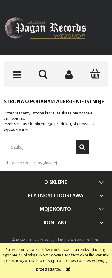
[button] (17, 74)
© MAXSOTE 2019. (28, 239)
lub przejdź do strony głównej (30, 162)
